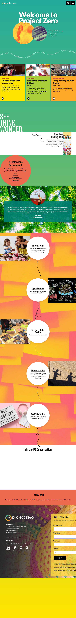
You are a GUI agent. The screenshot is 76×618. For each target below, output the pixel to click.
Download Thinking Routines (38, 331)
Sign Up (60, 558)
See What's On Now (38, 414)
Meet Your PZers (38, 246)
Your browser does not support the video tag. (38, 170)
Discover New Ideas (38, 371)
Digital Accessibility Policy (13, 537)
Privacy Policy (10, 540)
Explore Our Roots (38, 289)
